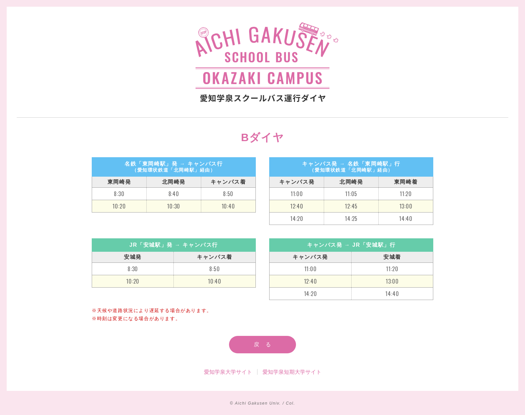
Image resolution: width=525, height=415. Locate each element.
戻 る (263, 344)
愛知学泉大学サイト (228, 372)
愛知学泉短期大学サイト (291, 372)
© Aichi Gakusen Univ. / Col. (262, 403)
